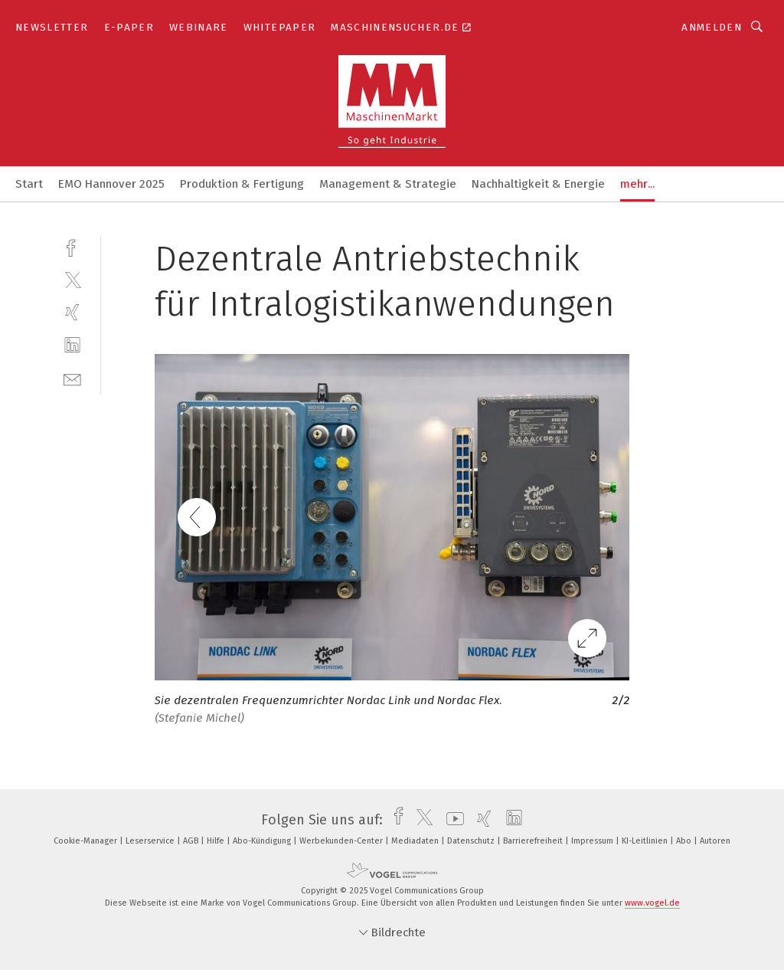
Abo (685, 841)
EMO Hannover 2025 (111, 184)
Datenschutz (472, 841)
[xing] (72, 312)
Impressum (593, 841)
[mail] (72, 378)
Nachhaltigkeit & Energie (538, 184)
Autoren (715, 841)
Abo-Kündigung (263, 841)
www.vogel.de (652, 903)
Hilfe (217, 841)
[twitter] (72, 279)
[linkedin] (72, 345)
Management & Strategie (387, 184)
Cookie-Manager (86, 841)
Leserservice (151, 841)
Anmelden (711, 27)
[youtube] (451, 819)
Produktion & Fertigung (242, 184)
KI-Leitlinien (646, 841)
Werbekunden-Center (342, 841)
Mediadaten (416, 841)
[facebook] (72, 246)
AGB (192, 841)
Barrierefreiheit (534, 841)
